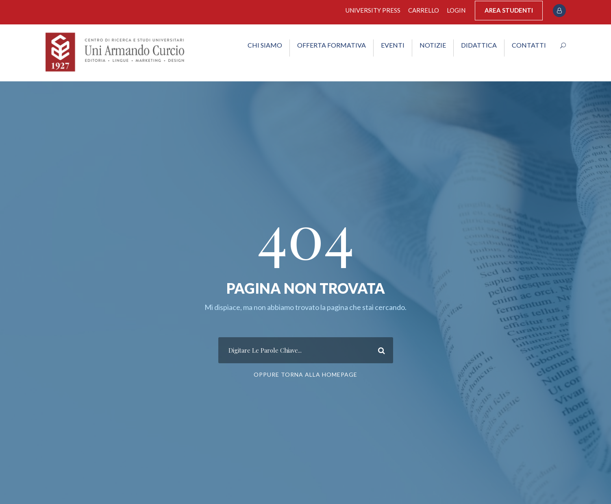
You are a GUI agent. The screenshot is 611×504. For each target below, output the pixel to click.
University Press (373, 10)
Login (456, 10)
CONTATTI (529, 45)
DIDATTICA (479, 45)
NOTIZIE (433, 45)
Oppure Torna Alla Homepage (305, 374)
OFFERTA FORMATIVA (331, 45)
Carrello (423, 10)
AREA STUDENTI (509, 10)
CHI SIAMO (265, 45)
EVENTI (392, 45)
